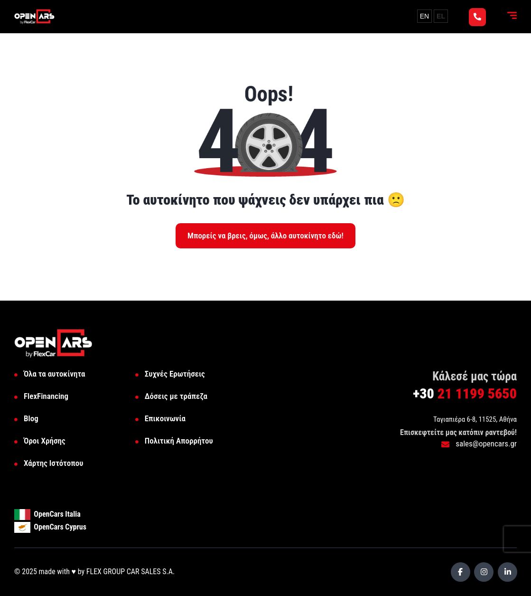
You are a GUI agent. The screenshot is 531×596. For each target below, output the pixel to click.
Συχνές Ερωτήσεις (175, 373)
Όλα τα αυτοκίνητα (54, 373)
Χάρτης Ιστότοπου (53, 463)
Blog (31, 418)
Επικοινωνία (165, 418)
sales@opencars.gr (479, 443)
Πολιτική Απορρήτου (179, 440)
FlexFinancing (46, 396)
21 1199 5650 (465, 393)
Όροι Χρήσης (44, 440)
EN (424, 16)
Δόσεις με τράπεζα (176, 396)
